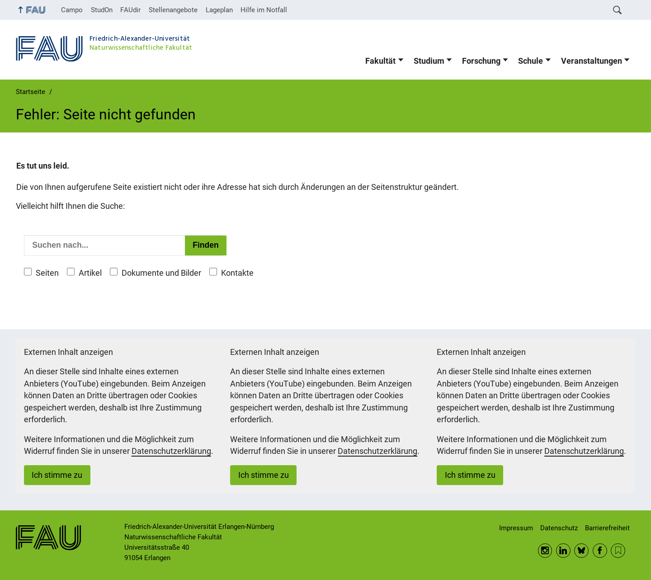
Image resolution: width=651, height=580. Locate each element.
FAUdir (130, 10)
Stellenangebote (173, 10)
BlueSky (581, 550)
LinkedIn (563, 550)
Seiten (47, 273)
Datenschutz (559, 528)
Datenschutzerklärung (171, 451)
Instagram (545, 550)
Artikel (90, 273)
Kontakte (237, 273)
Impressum (516, 528)
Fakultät (380, 61)
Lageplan (219, 10)
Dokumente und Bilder (161, 273)
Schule (530, 61)
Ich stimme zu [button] (57, 475)
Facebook (600, 550)
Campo (72, 10)
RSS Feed (618, 550)
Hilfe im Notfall (264, 10)
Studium (429, 61)
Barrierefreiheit (607, 528)
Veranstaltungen (591, 61)
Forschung (481, 61)
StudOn (102, 10)
